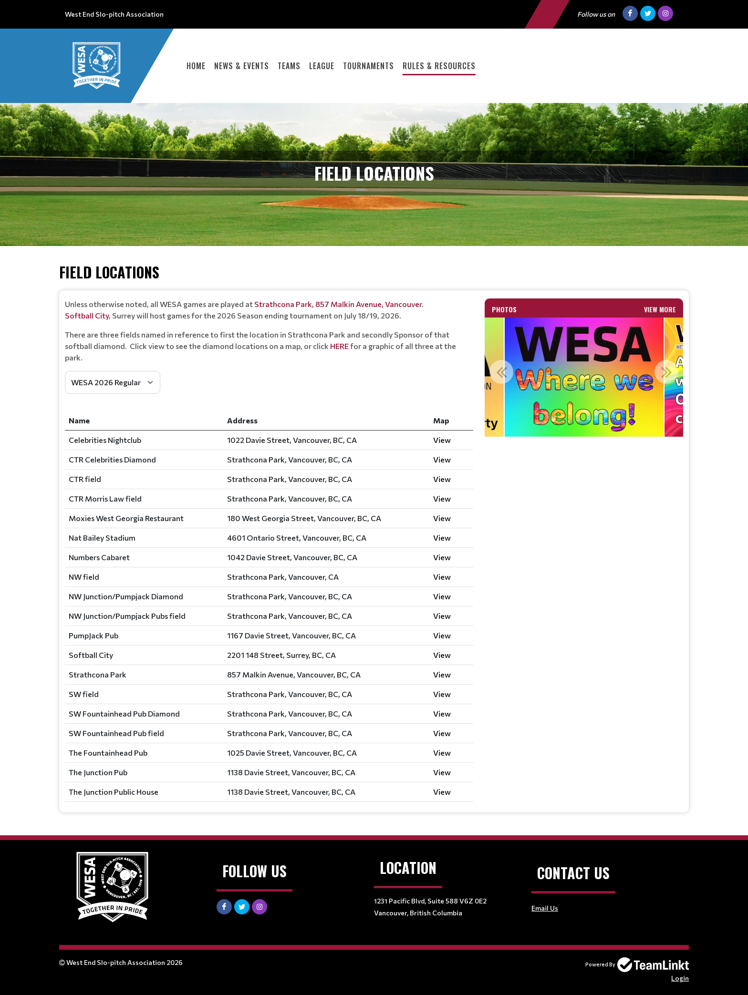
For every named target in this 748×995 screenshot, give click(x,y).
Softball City (87, 315)
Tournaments (368, 66)
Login (680, 978)
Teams (289, 66)
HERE (340, 345)
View (442, 439)
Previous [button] (501, 372)
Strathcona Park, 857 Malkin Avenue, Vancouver (338, 303)
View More (660, 309)
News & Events (241, 66)
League (321, 66)
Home (196, 66)
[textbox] (269, 330)
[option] (584, 377)
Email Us (544, 908)
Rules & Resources (439, 66)
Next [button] (666, 372)
